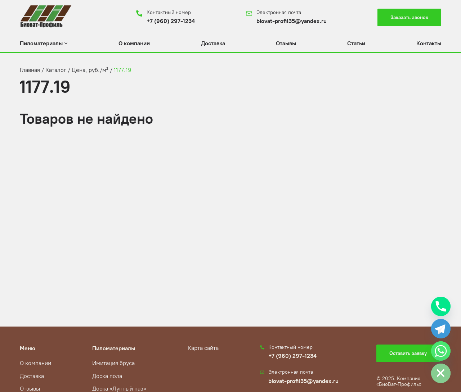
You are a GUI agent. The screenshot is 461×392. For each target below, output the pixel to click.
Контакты (428, 43)
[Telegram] (441, 328)
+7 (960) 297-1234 (171, 21)
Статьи (356, 43)
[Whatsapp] (441, 351)
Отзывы (286, 43)
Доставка (213, 43)
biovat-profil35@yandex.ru (291, 21)
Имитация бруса (113, 363)
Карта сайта (203, 348)
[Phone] (441, 306)
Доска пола (107, 376)
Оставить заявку (408, 353)
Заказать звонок (409, 17)
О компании (134, 43)
